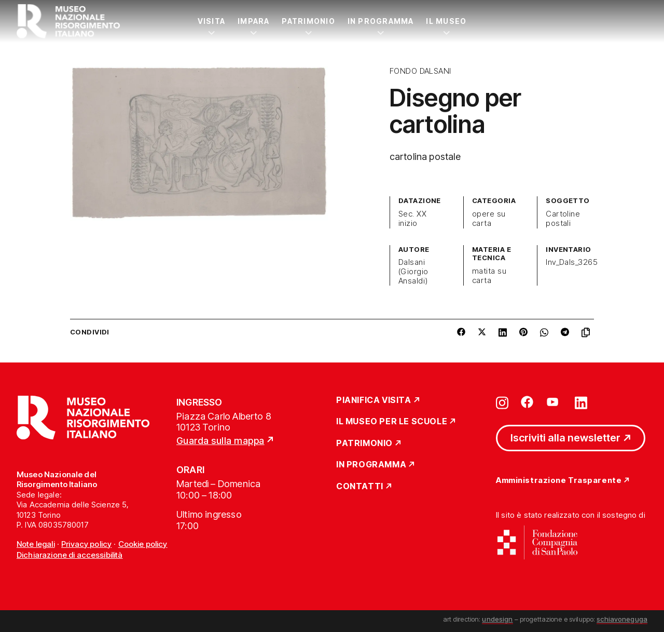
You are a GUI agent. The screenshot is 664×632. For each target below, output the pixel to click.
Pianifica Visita (373, 400)
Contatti (359, 486)
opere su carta (489, 218)
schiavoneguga (622, 619)
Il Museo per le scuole (391, 421)
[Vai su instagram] (502, 402)
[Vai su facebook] (527, 402)
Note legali (36, 544)
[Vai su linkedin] (581, 402)
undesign (497, 619)
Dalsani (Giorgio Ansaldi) (413, 272)
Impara (253, 21)
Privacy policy (86, 544)
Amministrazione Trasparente (558, 480)
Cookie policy (143, 544)
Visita (211, 21)
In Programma (381, 21)
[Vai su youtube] (554, 402)
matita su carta (489, 275)
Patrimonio (308, 21)
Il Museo (446, 21)
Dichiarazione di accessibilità (70, 555)
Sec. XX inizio (412, 218)
